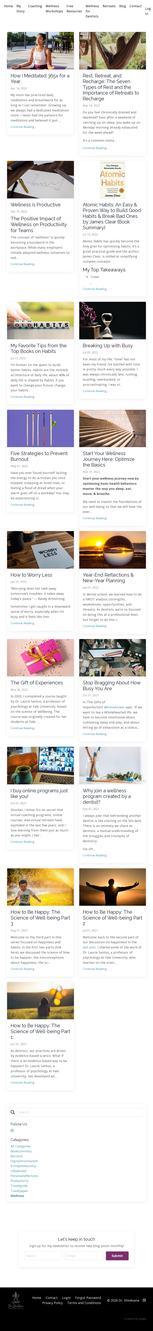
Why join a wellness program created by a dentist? (107, 800)
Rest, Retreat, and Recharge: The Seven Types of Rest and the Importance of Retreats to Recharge (112, 87)
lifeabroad (19, 1177)
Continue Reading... (23, 127)
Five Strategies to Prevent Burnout (40, 459)
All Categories (21, 1151)
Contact (136, 6)
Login (66, 1304)
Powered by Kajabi (135, 1325)
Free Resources (74, 8)
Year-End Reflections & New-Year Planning (109, 581)
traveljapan (20, 1197)
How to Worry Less (32, 578)
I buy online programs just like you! (40, 797)
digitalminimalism (25, 1166)
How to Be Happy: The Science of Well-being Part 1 (36, 1036)
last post (89, 952)
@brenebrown (115, 711)
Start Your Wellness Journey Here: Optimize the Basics (109, 462)
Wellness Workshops (54, 8)
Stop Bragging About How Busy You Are (112, 689)
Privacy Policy (52, 1309)
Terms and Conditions (84, 1309)
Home (8, 6)
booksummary (22, 1156)
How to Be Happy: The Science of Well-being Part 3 (36, 922)
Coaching (35, 6)
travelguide (20, 1192)
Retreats (109, 6)
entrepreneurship (24, 1172)
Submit (117, 1262)
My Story (20, 8)
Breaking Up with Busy (108, 347)
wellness (17, 1202)
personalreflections (25, 1182)
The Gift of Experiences (37, 686)
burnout (17, 1161)
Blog (122, 6)
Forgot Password (88, 1304)
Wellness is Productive (36, 206)
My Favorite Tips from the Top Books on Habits (39, 350)
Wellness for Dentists (92, 11)
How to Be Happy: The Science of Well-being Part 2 (108, 922)
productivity (20, 1187)
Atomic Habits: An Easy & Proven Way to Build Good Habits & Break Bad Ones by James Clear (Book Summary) (112, 217)
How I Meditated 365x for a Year (39, 79)
